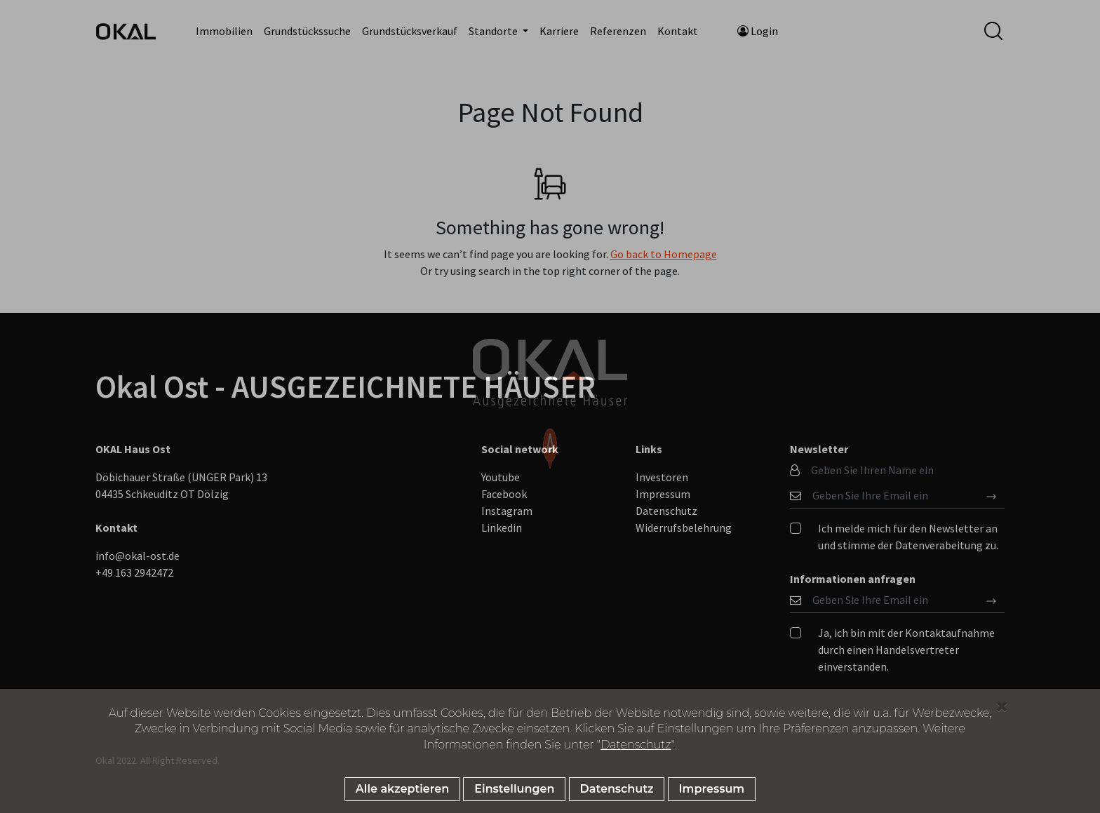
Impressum (712, 788)
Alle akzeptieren (402, 788)
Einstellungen (514, 788)
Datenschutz (636, 744)
